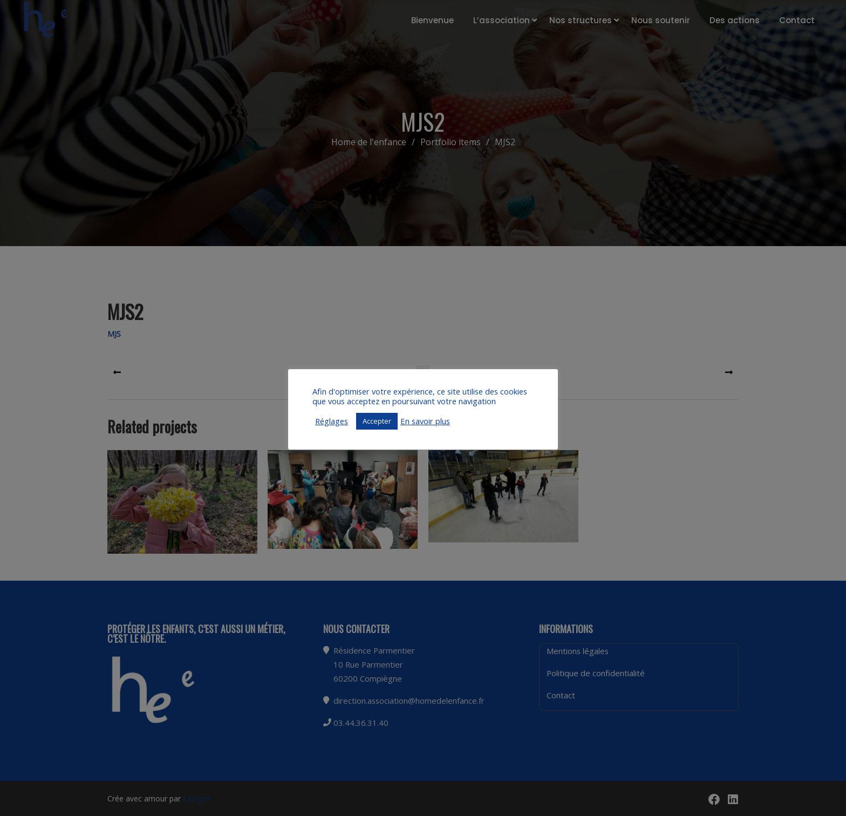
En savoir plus (425, 421)
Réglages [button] (331, 421)
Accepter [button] (377, 421)
